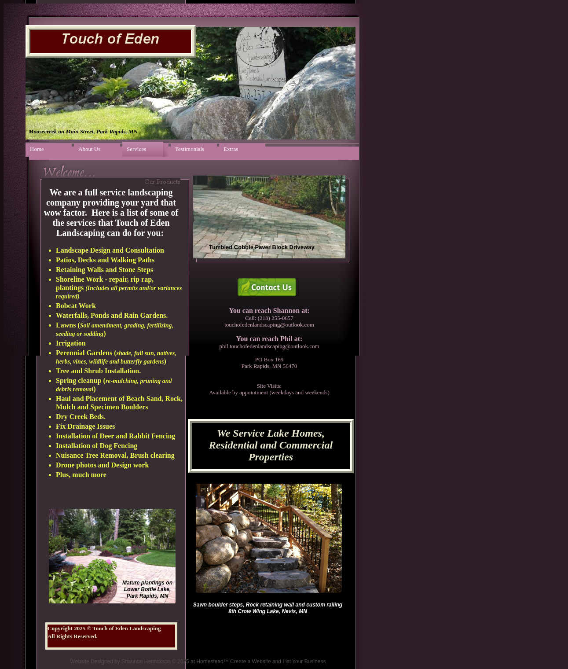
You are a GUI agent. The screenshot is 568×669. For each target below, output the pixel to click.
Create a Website (250, 661)
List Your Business (304, 661)
